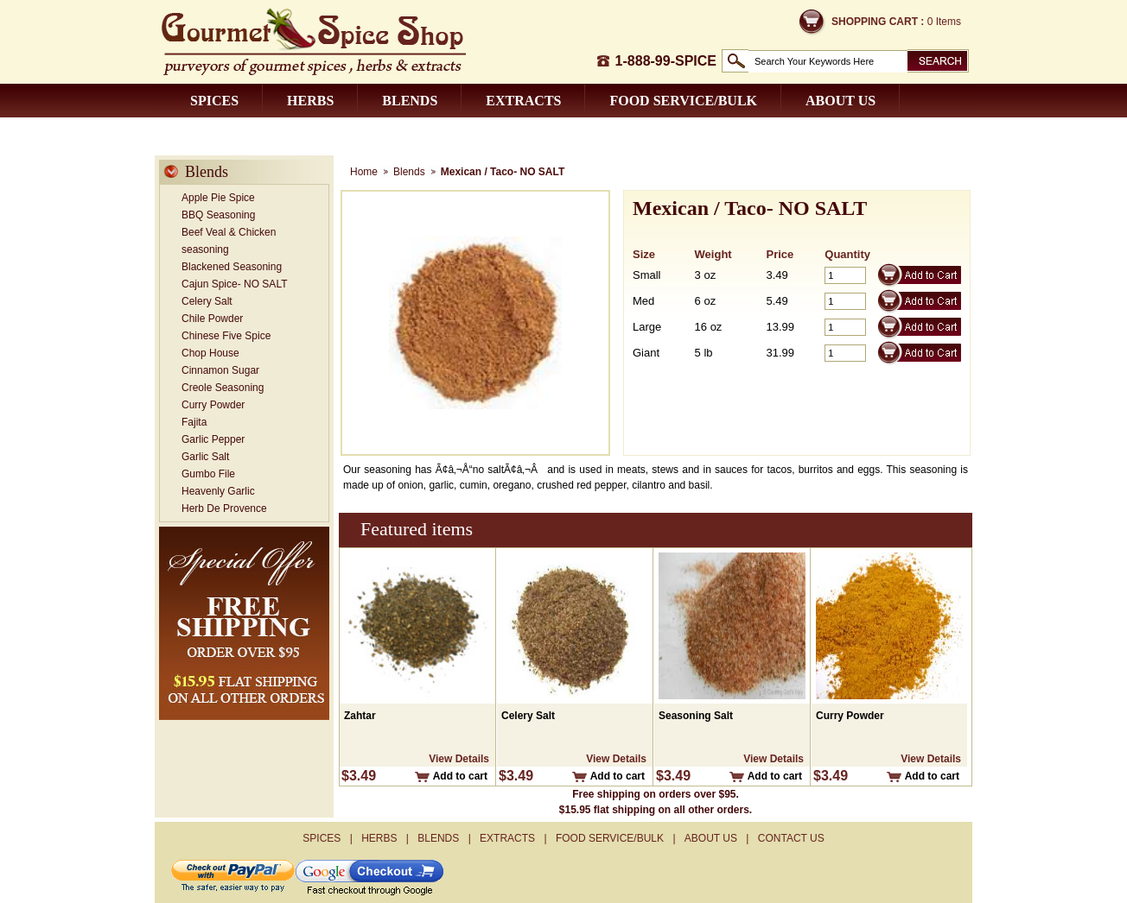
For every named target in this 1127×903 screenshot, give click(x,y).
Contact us (234, 134)
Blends (409, 100)
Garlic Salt (205, 457)
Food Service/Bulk (683, 100)
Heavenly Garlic (218, 491)
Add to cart (460, 776)
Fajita (194, 422)
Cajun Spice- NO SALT (234, 284)
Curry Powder (213, 405)
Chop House (210, 353)
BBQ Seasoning (218, 215)
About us (840, 100)
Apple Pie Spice (218, 198)
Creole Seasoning (222, 388)
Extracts (523, 100)
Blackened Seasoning (231, 267)
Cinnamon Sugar (220, 370)
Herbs (310, 100)
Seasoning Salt (696, 716)
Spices (214, 100)
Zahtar (360, 716)
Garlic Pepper (213, 439)
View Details (459, 759)
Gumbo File (208, 474)
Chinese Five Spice (226, 336)
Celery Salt (206, 301)
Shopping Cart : (877, 22)
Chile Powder (212, 319)
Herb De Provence (224, 508)
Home (364, 172)
